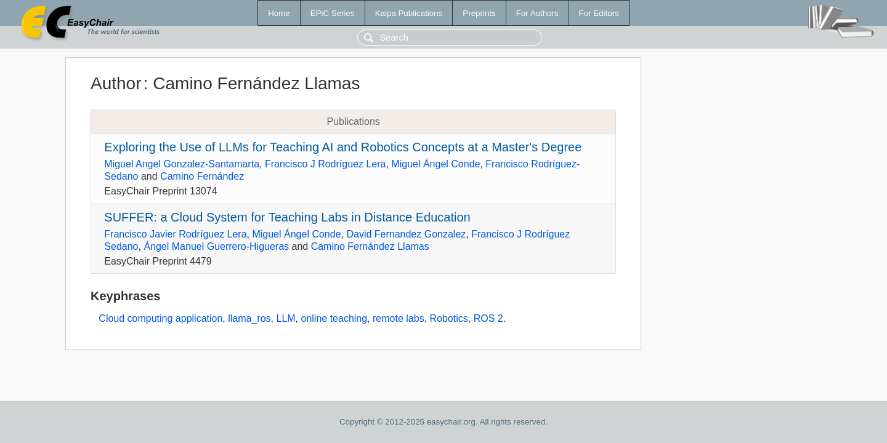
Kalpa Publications (409, 13)
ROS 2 (488, 318)
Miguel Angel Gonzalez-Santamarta (181, 164)
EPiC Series (332, 13)
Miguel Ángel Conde (435, 164)
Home (279, 13)
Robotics (449, 318)
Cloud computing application (160, 318)
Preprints (479, 13)
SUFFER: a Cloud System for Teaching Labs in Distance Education (287, 217)
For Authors (537, 13)
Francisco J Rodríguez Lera (325, 164)
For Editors (599, 13)
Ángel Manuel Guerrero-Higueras (216, 246)
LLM (285, 318)
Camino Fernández (202, 176)
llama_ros (249, 318)
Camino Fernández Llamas (370, 246)
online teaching (334, 318)
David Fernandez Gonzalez (406, 234)
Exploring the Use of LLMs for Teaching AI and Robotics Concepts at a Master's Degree (342, 147)
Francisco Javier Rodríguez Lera (175, 234)
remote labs (398, 318)
